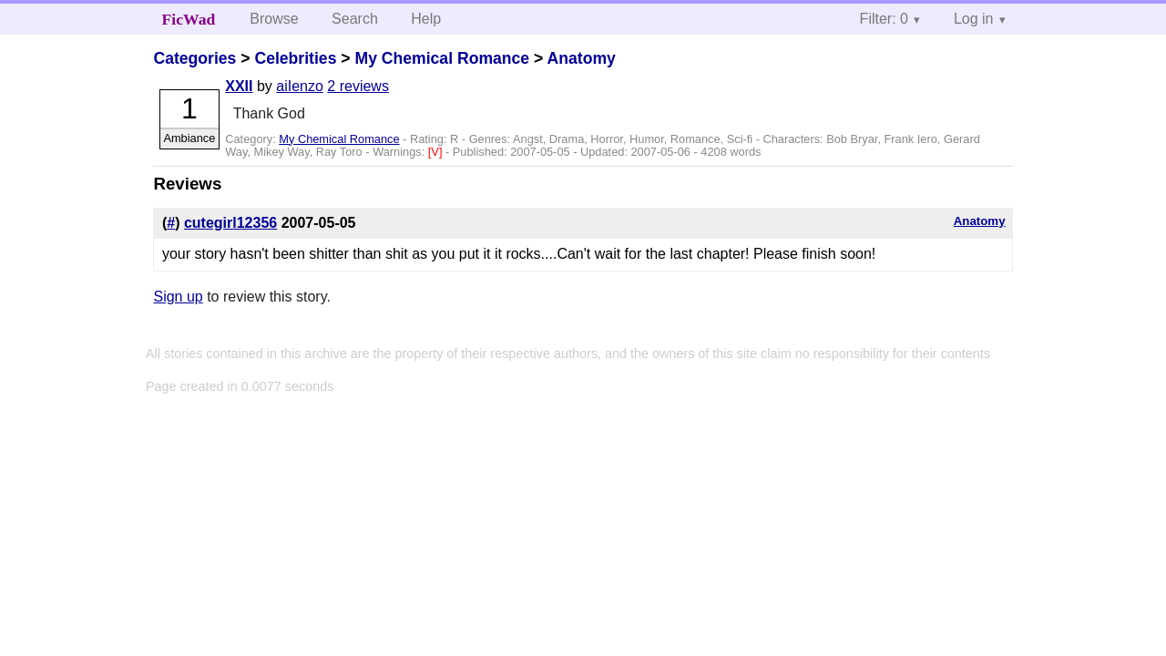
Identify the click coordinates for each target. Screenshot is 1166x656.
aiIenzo (299, 86)
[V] (436, 152)
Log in (974, 18)
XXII (238, 86)
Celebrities (295, 58)
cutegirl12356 (230, 223)
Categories (194, 58)
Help (426, 18)
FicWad (189, 19)
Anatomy (581, 58)
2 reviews (358, 86)
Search (355, 18)
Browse (274, 18)
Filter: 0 (884, 18)
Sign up (177, 296)
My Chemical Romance (441, 58)
